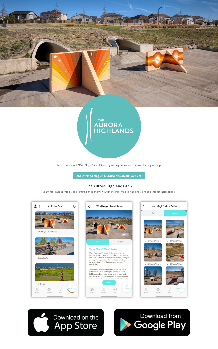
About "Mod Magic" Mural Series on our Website (109, 176)
